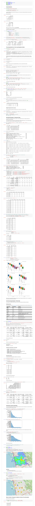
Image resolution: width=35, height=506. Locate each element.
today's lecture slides (8, 75)
